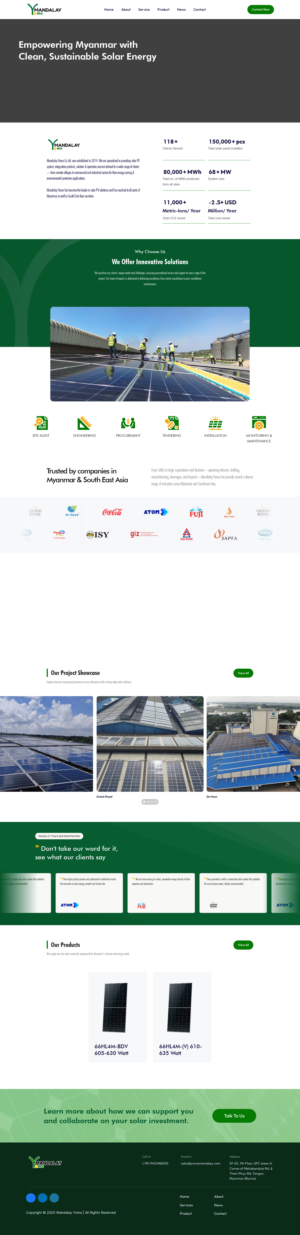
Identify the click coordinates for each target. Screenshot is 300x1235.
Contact (220, 1213)
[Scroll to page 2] (148, 802)
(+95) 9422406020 (155, 1163)
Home (184, 1196)
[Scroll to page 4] (156, 802)
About (218, 1196)
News (218, 1205)
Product (186, 1213)
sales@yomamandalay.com (200, 1163)
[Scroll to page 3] (152, 802)
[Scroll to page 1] (143, 802)
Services (186, 1205)
